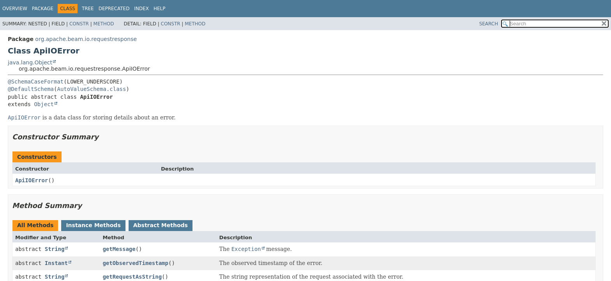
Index (141, 8)
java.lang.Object (30, 62)
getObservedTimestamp (135, 263)
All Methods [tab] (35, 225)
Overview (14, 8)
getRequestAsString (132, 277)
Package (42, 8)
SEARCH (488, 24)
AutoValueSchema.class (91, 89)
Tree (88, 8)
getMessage (118, 249)
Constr (79, 24)
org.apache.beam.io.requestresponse (86, 39)
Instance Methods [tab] (93, 225)
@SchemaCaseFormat (36, 81)
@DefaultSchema (31, 89)
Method (104, 24)
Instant (56, 263)
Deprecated (114, 8)
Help (160, 8)
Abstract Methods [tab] (160, 225)
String (55, 249)
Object (44, 104)
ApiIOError (31, 180)
